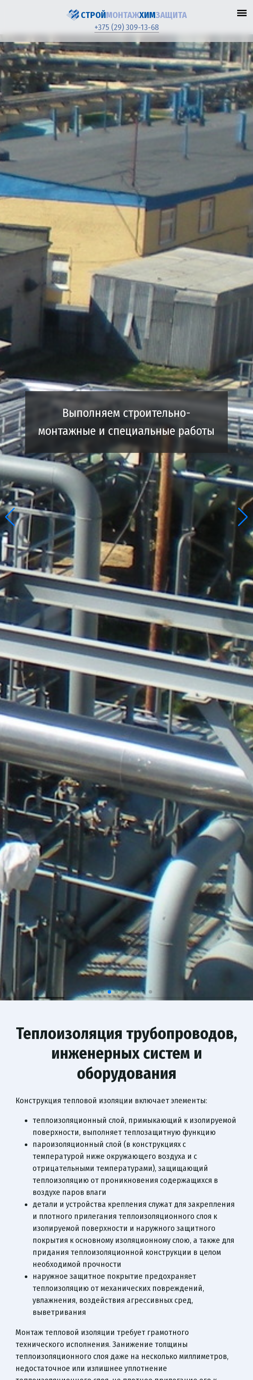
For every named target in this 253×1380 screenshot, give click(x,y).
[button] (10, 517)
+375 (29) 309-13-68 (126, 27)
